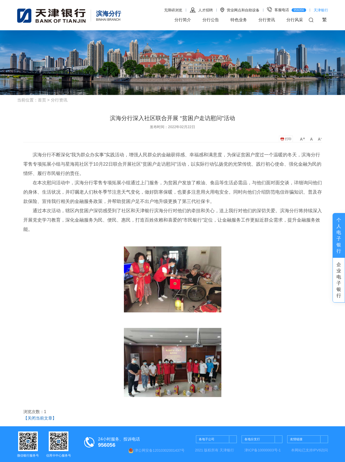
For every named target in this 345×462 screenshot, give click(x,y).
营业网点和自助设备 (239, 10)
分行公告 (210, 20)
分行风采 (294, 20)
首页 (42, 100)
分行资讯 (266, 20)
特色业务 (238, 20)
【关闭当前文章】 (40, 418)
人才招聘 (201, 10)
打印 (285, 139)
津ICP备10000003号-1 (262, 450)
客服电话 (286, 9)
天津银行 (321, 10)
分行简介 (182, 20)
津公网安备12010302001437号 (156, 450)
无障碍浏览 (173, 10)
